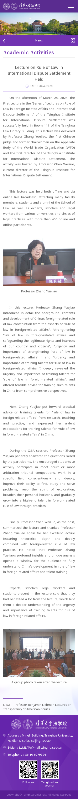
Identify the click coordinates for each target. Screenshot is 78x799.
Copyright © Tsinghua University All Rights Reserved (38, 795)
